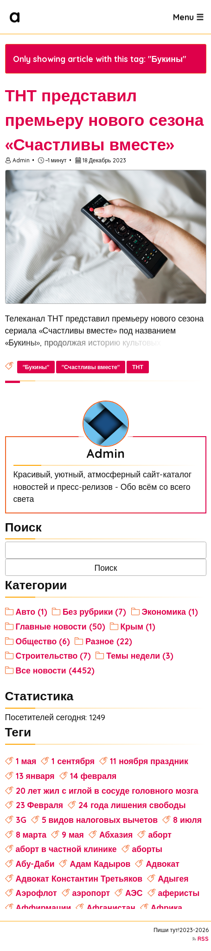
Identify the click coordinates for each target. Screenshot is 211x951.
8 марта (31, 834)
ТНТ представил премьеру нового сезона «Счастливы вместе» (104, 119)
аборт (160, 834)
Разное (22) (108, 641)
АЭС (134, 893)
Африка (166, 907)
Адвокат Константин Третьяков (79, 878)
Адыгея (173, 878)
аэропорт (91, 893)
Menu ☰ (188, 17)
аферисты (179, 893)
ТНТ (137, 367)
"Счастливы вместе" (91, 367)
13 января (35, 776)
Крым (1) (138, 626)
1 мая (26, 761)
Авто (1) (31, 611)
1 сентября (73, 761)
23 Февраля (40, 805)
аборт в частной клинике (66, 849)
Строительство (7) (53, 655)
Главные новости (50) (60, 626)
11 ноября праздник (149, 761)
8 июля (187, 820)
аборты (147, 849)
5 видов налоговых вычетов (100, 820)
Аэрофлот (36, 893)
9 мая (73, 834)
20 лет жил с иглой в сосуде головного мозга (107, 790)
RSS (203, 938)
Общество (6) (43, 641)
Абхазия (116, 834)
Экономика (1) (170, 611)
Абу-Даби (35, 863)
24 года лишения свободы (131, 805)
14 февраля (93, 776)
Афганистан (110, 907)
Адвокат (162, 863)
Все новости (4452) (55, 670)
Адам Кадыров (100, 863)
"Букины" (36, 367)
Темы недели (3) (139, 655)
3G (21, 820)
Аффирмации (43, 907)
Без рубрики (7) (95, 611)
